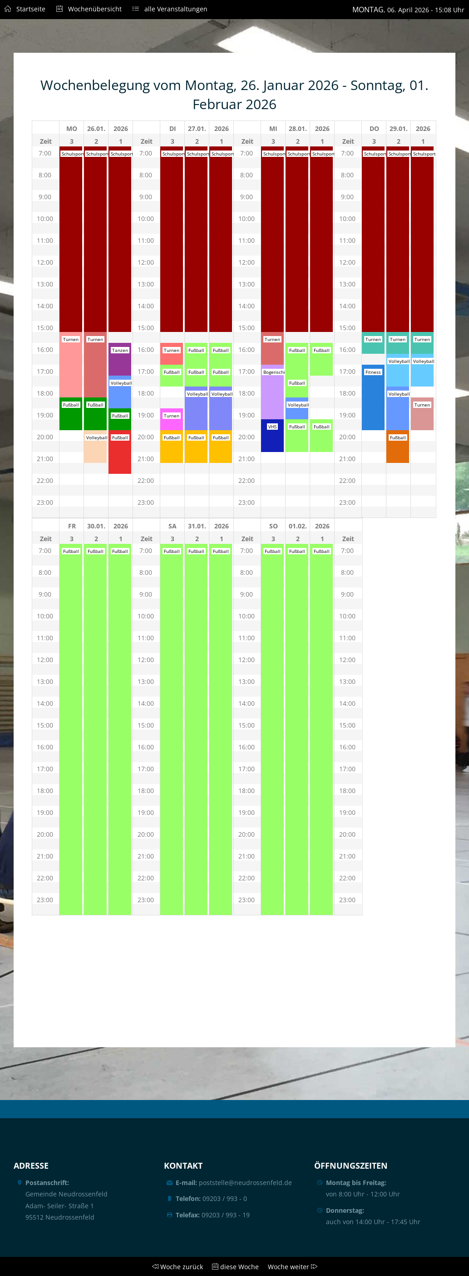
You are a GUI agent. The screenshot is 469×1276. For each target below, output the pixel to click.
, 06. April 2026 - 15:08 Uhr (408, 10)
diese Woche (233, 1266)
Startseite (25, 9)
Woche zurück (175, 1266)
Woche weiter (290, 1266)
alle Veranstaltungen (164, 9)
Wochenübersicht (83, 9)
